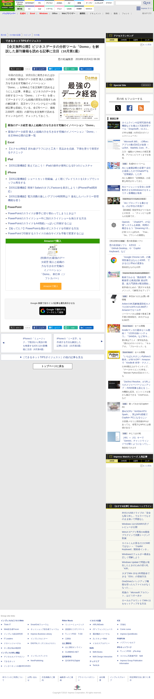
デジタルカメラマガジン (14, 657)
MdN (92, 648)
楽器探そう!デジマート (75, 629)
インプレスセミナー (39, 639)
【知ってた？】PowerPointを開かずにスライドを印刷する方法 (43, 228)
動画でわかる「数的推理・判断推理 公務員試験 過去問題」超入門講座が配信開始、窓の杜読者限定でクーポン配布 (136, 283)
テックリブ (94, 661)
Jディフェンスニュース (103, 629)
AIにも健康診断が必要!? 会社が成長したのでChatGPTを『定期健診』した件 (136, 171)
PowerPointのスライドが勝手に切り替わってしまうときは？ (42, 213)
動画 (116, 13)
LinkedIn (88, 69)
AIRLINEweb (98, 624)
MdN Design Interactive (102, 657)
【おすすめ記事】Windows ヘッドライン (132, 506)
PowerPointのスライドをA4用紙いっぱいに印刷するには (40, 223)
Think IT (7, 624)
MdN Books (97, 652)
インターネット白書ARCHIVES (17, 666)
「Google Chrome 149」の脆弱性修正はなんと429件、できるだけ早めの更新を (136, 260)
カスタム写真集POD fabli (131, 656)
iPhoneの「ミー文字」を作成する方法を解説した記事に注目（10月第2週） (69, 342)
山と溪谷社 (67, 643)
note (72, 69)
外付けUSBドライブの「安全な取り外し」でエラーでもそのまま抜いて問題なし (136, 516)
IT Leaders (8, 639)
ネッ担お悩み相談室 (12, 648)
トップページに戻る (52, 366)
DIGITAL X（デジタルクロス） (44, 643)
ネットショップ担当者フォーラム (45, 629)
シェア (41, 69)
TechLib (96, 665)
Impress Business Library (41, 634)
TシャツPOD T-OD (73, 634)
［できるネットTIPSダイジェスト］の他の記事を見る (52, 357)
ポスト (18, 69)
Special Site (120, 85)
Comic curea (125, 629)
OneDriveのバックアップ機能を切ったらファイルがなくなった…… (136, 584)
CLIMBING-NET (72, 652)
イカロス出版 (95, 621)
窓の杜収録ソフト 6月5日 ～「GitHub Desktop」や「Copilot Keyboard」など (124, 248)
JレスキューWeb (100, 639)
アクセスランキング (123, 35)
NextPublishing (37, 661)
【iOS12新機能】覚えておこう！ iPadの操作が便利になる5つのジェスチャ (50, 165)
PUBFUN (121, 639)
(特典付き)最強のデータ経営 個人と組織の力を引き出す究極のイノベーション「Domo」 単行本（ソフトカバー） (52, 268)
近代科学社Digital (72, 661)
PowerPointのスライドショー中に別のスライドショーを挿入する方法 (47, 218)
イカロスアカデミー (101, 643)
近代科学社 (67, 657)
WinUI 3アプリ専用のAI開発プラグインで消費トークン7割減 (136, 535)
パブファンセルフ (127, 642)
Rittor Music (67, 621)
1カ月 (147, 40)
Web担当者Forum (11, 629)
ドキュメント (95, 13)
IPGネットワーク (124, 647)
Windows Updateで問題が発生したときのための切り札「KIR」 (136, 565)
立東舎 (68, 639)
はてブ (57, 69)
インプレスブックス (39, 656)
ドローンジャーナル (12, 643)
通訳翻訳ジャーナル (101, 634)
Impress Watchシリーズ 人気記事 (130, 456)
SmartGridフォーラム (40, 624)
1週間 (135, 40)
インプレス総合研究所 (13, 634)
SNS (107, 13)
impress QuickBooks (128, 634)
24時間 (123, 40)
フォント (125, 13)
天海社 (123, 624)
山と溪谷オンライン (73, 647)
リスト (27, 69)
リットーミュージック (74, 624)
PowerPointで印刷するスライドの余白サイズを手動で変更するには (46, 233)
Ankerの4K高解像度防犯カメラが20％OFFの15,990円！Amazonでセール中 (136, 306)
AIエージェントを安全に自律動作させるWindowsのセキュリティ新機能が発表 (136, 190)
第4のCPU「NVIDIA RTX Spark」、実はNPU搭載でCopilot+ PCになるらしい (135, 414)
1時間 (112, 40)
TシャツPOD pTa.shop (130, 651)
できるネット (9, 661)
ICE (118, 621)
